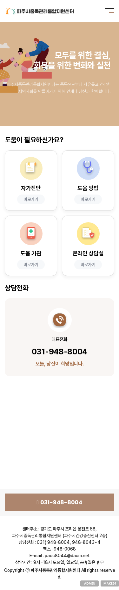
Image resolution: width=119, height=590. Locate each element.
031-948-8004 (59, 502)
